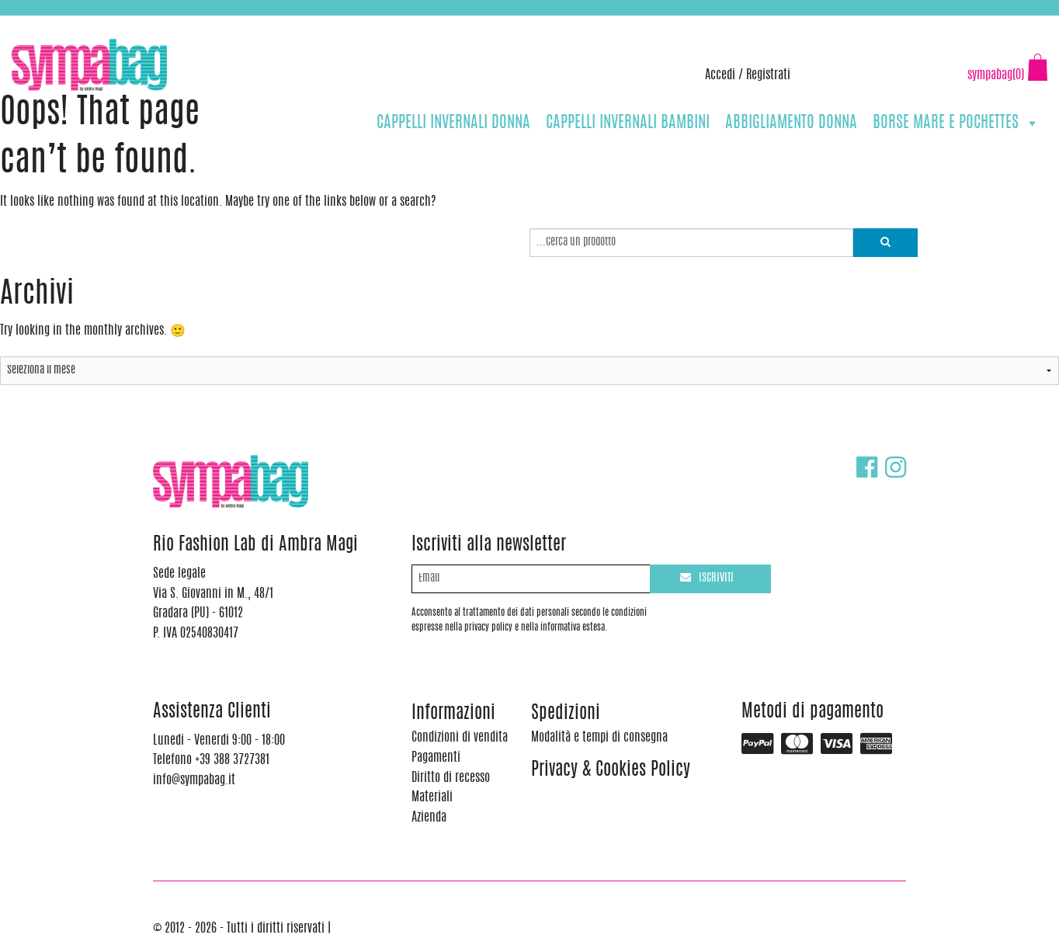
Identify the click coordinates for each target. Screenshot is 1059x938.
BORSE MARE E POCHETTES (956, 123)
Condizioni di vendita (459, 737)
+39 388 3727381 (77, 23)
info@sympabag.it (216, 23)
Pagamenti (435, 758)
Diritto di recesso (450, 778)
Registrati (768, 75)
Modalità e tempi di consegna (599, 737)
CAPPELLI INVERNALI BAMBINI (628, 123)
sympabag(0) (995, 75)
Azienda (428, 817)
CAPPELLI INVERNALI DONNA (453, 123)
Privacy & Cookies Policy (610, 771)
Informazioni (453, 714)
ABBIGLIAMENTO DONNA (791, 123)
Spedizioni (565, 714)
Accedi (720, 75)
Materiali (432, 797)
